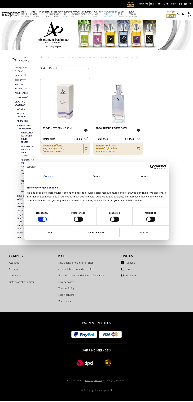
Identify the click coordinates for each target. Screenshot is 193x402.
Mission (13, 270)
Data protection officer (21, 282)
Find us (127, 256)
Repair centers (66, 295)
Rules (62, 256)
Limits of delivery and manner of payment (81, 276)
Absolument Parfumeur (90, 58)
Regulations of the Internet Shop (76, 263)
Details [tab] (96, 176)
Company (16, 256)
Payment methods (96, 323)
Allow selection (96, 232)
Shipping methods (96, 351)
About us (14, 263)
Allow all (143, 232)
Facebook (131, 263)
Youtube (130, 270)
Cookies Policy (66, 289)
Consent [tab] (48, 176)
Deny (50, 232)
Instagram (131, 276)
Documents (64, 302)
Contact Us (15, 276)
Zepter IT (106, 390)
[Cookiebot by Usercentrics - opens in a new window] (152, 167)
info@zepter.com (93, 381)
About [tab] (144, 176)
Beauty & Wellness (55, 58)
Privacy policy (66, 282)
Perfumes (71, 58)
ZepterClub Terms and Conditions (77, 270)
